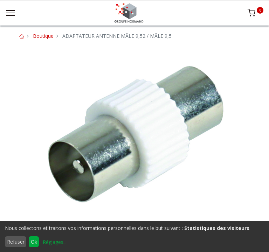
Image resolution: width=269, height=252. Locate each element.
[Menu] (11, 13)
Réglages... (55, 242)
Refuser (16, 241)
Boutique (43, 36)
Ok (34, 241)
